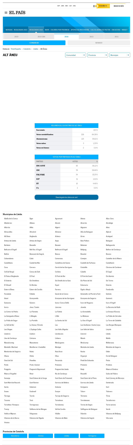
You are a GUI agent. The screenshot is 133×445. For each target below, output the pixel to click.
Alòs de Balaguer (87, 232)
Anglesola (33, 237)
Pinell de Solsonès (87, 361)
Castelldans (8, 263)
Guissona (7, 303)
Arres (83, 237)
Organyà (84, 356)
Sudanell (33, 392)
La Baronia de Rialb (113, 308)
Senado (98, 43)
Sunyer (57, 392)
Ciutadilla (84, 268)
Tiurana (7, 401)
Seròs (6, 387)
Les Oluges (8, 330)
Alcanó (57, 223)
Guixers (32, 303)
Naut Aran (58, 352)
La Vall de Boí (9, 325)
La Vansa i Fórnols (36, 325)
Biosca (57, 254)
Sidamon (33, 387)
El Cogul (109, 272)
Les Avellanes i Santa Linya (90, 325)
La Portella (34, 321)
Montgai (58, 348)
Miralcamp (84, 343)
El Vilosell (7, 285)
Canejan (84, 259)
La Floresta (34, 312)
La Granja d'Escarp (113, 312)
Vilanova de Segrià (87, 418)
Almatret (33, 232)
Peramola (58, 361)
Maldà (108, 339)
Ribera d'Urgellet (10, 374)
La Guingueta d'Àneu (11, 316)
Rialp (82, 370)
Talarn (83, 392)
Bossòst (83, 254)
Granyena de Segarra (88, 299)
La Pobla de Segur (11, 321)
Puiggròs (7, 370)
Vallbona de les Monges (38, 410)
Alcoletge (109, 223)
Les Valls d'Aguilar (61, 330)
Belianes (84, 246)
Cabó (31, 259)
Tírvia (108, 396)
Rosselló (84, 374)
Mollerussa (110, 343)
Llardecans (59, 334)
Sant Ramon (34, 383)
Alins (107, 228)
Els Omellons (34, 281)
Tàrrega (7, 396)
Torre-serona (111, 405)
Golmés (108, 294)
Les (56, 325)
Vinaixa (6, 423)
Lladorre (7, 334)
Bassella (33, 246)
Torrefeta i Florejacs (11, 405)
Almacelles (8, 232)
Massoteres (34, 343)
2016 (66, 37)
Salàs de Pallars (112, 374)
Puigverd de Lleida (62, 370)
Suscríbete (104, 6)
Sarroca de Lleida (87, 383)
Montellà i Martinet (11, 348)
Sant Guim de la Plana (89, 379)
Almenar (58, 232)
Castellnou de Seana (62, 263)
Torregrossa (34, 405)
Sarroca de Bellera (62, 383)
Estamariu (84, 285)
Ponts (6, 365)
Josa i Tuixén (34, 308)
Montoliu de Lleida (87, 348)
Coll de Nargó (9, 272)
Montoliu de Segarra (113, 348)
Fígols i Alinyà (85, 290)
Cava (6, 268)
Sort (107, 387)
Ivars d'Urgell (110, 303)
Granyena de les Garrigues (64, 299)
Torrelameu (59, 405)
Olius (57, 356)
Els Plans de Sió (86, 281)
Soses (6, 392)
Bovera (108, 254)
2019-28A (41, 37)
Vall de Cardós (60, 410)
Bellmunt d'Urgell (61, 250)
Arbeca (57, 237)
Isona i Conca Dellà (62, 303)
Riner (32, 374)
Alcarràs (84, 223)
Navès (83, 352)
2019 (16, 37)
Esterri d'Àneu (9, 290)
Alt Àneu (7, 237)
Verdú (108, 410)
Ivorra (6, 308)
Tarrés (32, 396)
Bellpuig (83, 250)
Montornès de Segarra (12, 352)
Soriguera (84, 387)
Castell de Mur (35, 263)
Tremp (6, 410)
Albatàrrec (8, 223)
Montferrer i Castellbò (37, 348)
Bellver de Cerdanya (113, 250)
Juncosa (58, 308)
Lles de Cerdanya (10, 339)
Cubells (83, 272)
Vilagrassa (33, 414)
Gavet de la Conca (61, 294)
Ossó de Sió (8, 361)
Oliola (32, 356)
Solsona (58, 387)
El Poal (32, 277)
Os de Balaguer (111, 356)
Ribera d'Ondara (112, 370)
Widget (124, 30)
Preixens (84, 365)
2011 (117, 37)
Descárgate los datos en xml (66, 198)
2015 (91, 37)
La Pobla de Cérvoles (113, 316)
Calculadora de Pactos (100, 30)
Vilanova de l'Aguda (37, 418)
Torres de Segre (86, 405)
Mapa (47, 30)
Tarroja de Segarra (62, 396)
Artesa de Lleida (10, 241)
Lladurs (32, 334)
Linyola (108, 330)
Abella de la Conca (11, 219)
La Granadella (86, 312)
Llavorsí (83, 334)
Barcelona (15, 436)
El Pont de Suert (86, 277)
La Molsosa (85, 316)
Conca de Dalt (35, 272)
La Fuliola (58, 312)
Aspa (57, 241)
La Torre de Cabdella (113, 321)
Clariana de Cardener (114, 268)
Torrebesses (85, 401)
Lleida (108, 334)
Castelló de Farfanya (88, 263)
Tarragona (92, 436)
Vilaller (57, 414)
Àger (31, 219)
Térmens (84, 396)
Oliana (6, 356)
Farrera (58, 290)
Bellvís (6, 254)
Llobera (58, 339)
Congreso (34, 43)
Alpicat (108, 232)
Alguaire (84, 228)
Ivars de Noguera (87, 303)
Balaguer (109, 241)
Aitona (83, 219)
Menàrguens (59, 343)
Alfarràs (7, 228)
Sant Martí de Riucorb (12, 383)
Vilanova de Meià (61, 418)
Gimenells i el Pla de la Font (90, 294)
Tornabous (59, 401)
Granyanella (34, 299)
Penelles (33, 361)
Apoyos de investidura (80, 30)
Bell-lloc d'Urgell (36, 250)
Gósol (6, 299)
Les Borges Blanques (113, 325)
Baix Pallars (85, 241)
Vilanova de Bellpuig (113, 414)
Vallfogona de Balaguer (89, 410)
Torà (31, 401)
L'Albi (57, 316)
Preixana (58, 365)
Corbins (58, 272)
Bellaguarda (110, 246)
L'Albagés (33, 316)
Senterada (110, 383)
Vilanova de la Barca (11, 418)
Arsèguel (109, 237)
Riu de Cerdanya (61, 374)
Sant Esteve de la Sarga (38, 379)
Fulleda (32, 294)
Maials (83, 339)
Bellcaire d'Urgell (10, 250)
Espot (57, 285)
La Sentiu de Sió (61, 321)
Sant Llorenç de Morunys (115, 379)
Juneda (83, 308)
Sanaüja (7, 379)
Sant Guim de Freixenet (63, 379)
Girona (40, 436)
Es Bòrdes (33, 285)
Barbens (7, 246)
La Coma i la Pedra (11, 312)
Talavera (109, 392)
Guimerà (109, 299)
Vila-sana (109, 418)
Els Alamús (110, 277)
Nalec (32, 352)
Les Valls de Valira (87, 330)
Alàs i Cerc (110, 219)
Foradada (7, 294)
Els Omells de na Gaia (63, 281)
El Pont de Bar (60, 277)
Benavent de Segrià (37, 254)
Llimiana (33, 339)
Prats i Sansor (35, 365)
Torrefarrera (110, 401)
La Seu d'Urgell (86, 321)
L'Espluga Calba (35, 330)
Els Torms (109, 281)
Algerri (57, 228)
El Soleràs (7, 281)
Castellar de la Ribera (114, 259)
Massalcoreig (9, 343)
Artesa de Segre (35, 241)
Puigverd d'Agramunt (37, 370)
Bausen (58, 246)
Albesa (32, 223)
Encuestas (116, 30)
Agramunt (58, 219)
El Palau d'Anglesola (11, 277)
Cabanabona (8, 259)
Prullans (109, 365)
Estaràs (108, 285)
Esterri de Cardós (36, 290)
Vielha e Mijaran (10, 414)
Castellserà (110, 263)
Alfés (31, 228)
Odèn (108, 352)
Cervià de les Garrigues (63, 268)
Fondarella (110, 290)
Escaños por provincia (60, 30)
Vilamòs (83, 414)
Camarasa (59, 259)
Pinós (108, 361)
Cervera (32, 268)
